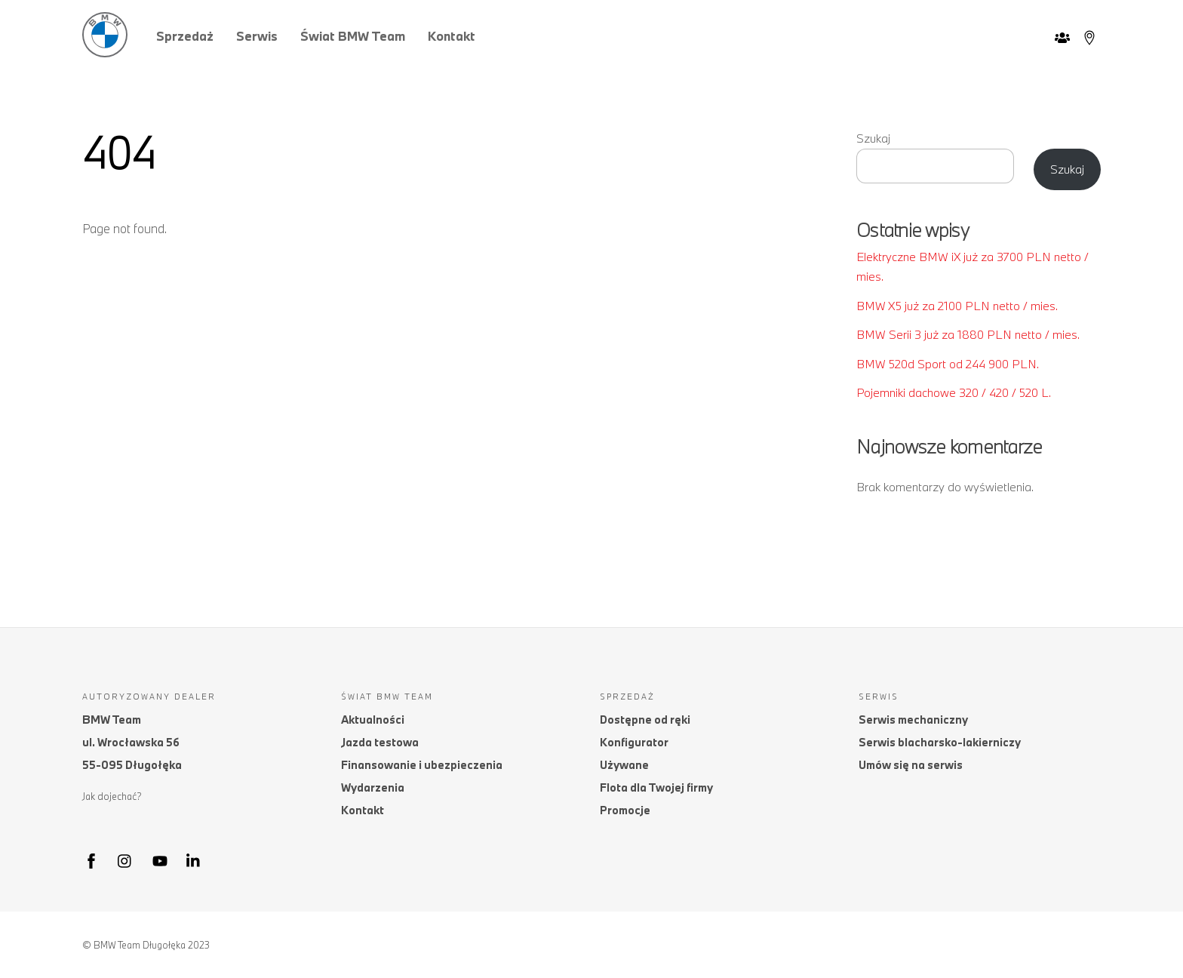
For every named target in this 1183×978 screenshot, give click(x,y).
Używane (624, 765)
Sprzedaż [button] (185, 36)
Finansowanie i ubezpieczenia (421, 765)
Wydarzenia (372, 787)
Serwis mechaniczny (913, 719)
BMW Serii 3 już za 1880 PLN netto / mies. (968, 334)
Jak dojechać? (112, 796)
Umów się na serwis (911, 765)
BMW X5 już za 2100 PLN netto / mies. (957, 305)
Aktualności (372, 719)
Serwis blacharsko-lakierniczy (940, 742)
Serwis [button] (257, 36)
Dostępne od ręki (645, 719)
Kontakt (451, 36)
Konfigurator (634, 742)
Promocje (625, 810)
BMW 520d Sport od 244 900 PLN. (947, 363)
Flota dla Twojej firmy (656, 787)
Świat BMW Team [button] (352, 36)
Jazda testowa (380, 742)
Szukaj (873, 138)
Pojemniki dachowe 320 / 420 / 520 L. (953, 392)
